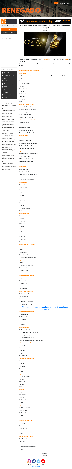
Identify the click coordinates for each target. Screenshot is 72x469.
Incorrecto (5, 97)
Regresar (45, 30)
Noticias (56, 3)
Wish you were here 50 (8, 94)
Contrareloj (62, 3)
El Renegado (39, 464)
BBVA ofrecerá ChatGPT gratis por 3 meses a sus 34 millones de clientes (9, 107)
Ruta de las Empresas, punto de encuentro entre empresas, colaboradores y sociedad (8, 112)
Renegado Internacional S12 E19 (9, 32)
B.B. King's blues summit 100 (9, 84)
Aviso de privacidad (36, 466)
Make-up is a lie (6, 80)
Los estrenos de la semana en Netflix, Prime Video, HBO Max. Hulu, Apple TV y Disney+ (9, 129)
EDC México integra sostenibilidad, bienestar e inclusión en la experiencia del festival (9, 116)
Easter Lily (5, 73)
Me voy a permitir (7, 95)
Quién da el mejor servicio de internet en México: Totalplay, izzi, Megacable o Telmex (8, 155)
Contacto (68, 3)
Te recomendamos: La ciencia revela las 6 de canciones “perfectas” (45, 308)
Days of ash (6, 83)
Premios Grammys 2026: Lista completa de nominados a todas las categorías (8, 121)
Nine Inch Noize (6, 72)
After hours (6, 91)
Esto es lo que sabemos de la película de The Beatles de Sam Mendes (8, 160)
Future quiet (6, 81)
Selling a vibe (6, 92)
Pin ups (5, 78)
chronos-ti (64, 464)
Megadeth (5, 86)
